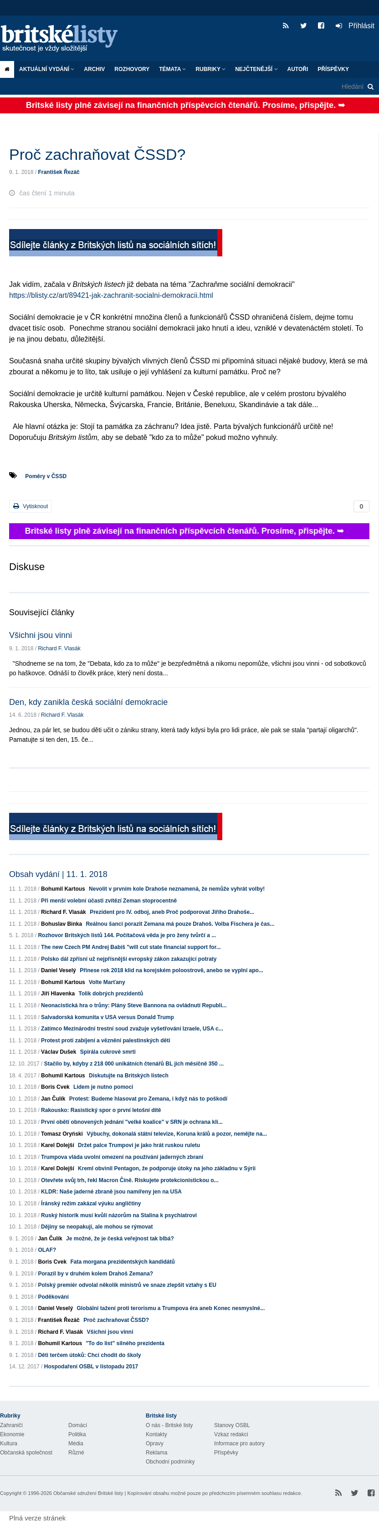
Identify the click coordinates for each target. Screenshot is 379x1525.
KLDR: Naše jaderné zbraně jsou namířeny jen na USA (111, 1191)
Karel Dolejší (57, 1145)
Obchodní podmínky (170, 1462)
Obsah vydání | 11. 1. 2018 (58, 874)
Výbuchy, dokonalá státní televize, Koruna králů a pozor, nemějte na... (177, 1134)
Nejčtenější (256, 69)
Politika (77, 1434)
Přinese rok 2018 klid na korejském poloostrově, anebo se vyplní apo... (171, 970)
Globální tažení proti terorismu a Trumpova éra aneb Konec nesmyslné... (171, 1308)
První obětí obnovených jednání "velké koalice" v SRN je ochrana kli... (132, 1122)
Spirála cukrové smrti (108, 1052)
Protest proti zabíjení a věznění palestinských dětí (105, 1040)
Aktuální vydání (46, 69)
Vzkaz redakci (231, 1434)
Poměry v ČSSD (46, 476)
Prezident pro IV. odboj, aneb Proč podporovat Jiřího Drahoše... (172, 912)
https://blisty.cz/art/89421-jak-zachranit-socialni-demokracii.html (111, 295)
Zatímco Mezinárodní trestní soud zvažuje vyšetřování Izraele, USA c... (132, 1028)
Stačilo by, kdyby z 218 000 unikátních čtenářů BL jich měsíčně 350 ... (134, 1064)
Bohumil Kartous (63, 889)
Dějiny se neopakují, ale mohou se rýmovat (97, 1227)
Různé (76, 1452)
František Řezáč (58, 172)
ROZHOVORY (131, 69)
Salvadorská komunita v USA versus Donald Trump (107, 1017)
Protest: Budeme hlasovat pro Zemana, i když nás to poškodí (148, 1099)
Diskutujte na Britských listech (129, 1075)
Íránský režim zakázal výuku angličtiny (91, 1203)
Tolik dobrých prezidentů (110, 993)
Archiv (94, 69)
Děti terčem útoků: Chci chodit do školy (89, 1355)
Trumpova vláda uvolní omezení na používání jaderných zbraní (122, 1157)
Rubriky (210, 69)
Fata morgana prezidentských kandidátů (122, 1262)
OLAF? (47, 1250)
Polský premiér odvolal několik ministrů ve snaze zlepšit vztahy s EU (127, 1285)
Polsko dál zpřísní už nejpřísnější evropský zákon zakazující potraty (128, 959)
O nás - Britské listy (169, 1425)
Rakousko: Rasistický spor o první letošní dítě (101, 1110)
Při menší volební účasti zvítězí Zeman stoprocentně (109, 901)
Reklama (156, 1452)
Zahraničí (11, 1425)
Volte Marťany (107, 982)
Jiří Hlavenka (58, 993)
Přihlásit (355, 26)
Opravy (155, 1443)
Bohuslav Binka (61, 924)
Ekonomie (12, 1434)
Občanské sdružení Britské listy (88, 1493)
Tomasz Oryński (62, 1134)
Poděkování (53, 1297)
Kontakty (156, 1434)
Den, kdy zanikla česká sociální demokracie (88, 702)
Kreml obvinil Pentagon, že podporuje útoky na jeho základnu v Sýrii (167, 1168)
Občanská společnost (26, 1452)
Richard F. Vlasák (59, 648)
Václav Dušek (58, 1052)
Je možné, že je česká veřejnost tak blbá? (120, 1238)
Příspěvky (333, 69)
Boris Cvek (55, 1087)
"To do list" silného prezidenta (125, 1343)
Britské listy (64, 39)
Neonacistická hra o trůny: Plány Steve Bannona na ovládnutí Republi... (133, 1005)
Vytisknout (30, 506)
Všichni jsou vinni (40, 635)
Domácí (77, 1425)
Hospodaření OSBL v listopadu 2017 (91, 1366)
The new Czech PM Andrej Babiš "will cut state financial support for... (131, 947)
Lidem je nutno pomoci (103, 1087)
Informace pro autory (239, 1443)
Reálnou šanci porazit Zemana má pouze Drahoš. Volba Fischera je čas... (180, 924)
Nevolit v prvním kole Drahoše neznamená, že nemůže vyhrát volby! (177, 889)
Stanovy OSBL (232, 1425)
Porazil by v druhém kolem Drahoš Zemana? (95, 1273)
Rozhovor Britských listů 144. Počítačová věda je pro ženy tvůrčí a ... (127, 935)
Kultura (8, 1443)
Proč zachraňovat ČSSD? (116, 1320)
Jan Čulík (53, 1099)
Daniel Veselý (58, 970)
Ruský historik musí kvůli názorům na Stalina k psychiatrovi (119, 1215)
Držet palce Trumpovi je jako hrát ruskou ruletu (139, 1145)
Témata (172, 69)
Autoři (297, 69)
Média (75, 1443)
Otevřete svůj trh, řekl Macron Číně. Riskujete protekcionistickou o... (129, 1180)
